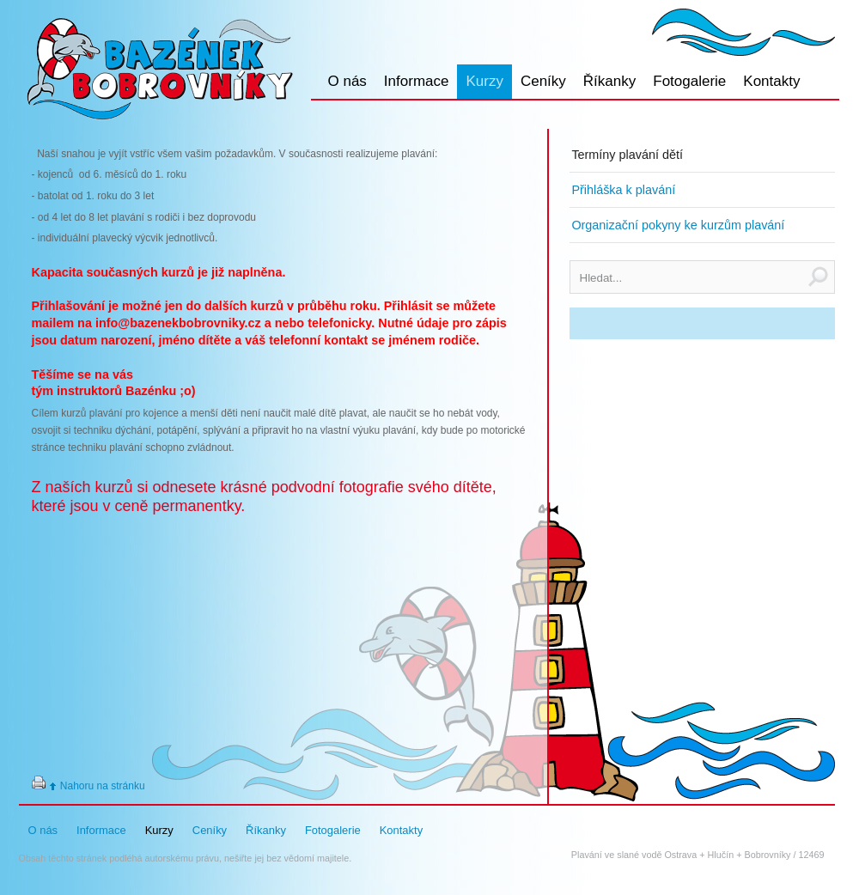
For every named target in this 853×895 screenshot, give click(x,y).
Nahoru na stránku (102, 786)
